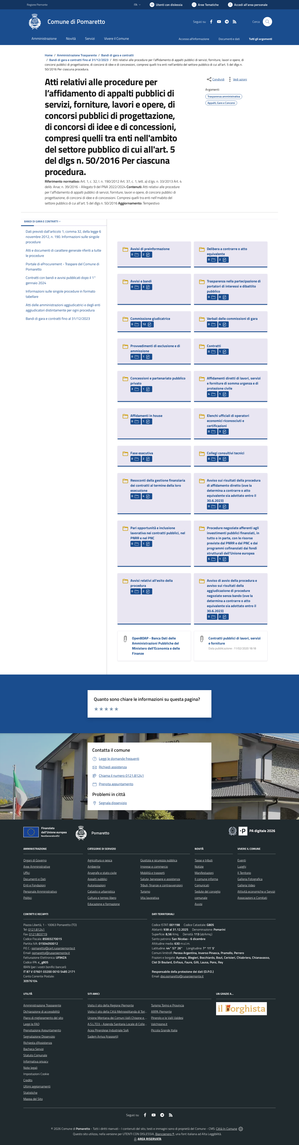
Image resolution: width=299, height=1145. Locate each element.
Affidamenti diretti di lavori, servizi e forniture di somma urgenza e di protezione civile (234, 383)
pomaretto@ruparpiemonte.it (51, 952)
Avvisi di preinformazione (150, 248)
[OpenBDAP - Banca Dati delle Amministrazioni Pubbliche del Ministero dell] (125, 638)
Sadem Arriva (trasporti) (103, 1036)
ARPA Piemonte (161, 1011)
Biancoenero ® (164, 1134)
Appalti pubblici (97, 879)
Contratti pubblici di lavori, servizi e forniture (234, 641)
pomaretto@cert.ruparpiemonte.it (53, 948)
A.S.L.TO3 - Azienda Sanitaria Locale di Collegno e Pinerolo (125, 1024)
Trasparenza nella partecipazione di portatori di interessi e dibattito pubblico (234, 286)
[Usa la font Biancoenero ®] (166, 4)
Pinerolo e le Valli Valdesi (167, 1017)
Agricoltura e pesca (100, 860)
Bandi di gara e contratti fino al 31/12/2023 (78, 59)
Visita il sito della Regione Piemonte (111, 1005)
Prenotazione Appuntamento (42, 1030)
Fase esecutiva (141, 453)
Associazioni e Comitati (252, 897)
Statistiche (30, 1092)
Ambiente (94, 866)
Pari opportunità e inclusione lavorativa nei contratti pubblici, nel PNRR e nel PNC (157, 533)
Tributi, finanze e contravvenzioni (161, 885)
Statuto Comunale (35, 1055)
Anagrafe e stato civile (102, 872)
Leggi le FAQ (31, 1024)
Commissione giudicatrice (150, 318)
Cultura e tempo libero (102, 897)
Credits (27, 1080)
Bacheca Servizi (33, 1049)
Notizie (199, 866)
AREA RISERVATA (147, 1138)
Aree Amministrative (36, 866)
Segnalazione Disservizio (39, 1036)
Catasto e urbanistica (101, 891)
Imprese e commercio (154, 866)
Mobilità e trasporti (152, 872)
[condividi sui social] (215, 79)
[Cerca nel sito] (267, 21)
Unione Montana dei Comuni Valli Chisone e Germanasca (124, 1017)
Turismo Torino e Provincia (167, 1005)
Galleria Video (246, 885)
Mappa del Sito (33, 1098)
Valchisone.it (159, 1024)
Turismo (145, 891)
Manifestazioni (204, 872)
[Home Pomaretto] (66, 22)
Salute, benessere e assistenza (160, 879)
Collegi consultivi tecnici (225, 453)
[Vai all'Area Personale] (247, 4)
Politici (27, 897)
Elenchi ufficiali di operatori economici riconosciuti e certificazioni (228, 420)
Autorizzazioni (97, 885)
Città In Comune (226, 1128)
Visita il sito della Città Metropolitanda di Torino (118, 1011)
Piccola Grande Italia (164, 1030)
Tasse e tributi (204, 860)
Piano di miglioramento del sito (43, 1017)
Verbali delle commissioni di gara (232, 318)
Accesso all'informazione (194, 39)
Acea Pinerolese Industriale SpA (108, 1030)
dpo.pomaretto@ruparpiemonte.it (182, 976)
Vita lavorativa (149, 897)
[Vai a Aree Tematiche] (205, 4)
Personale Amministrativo (40, 891)
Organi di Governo (35, 860)
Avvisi (198, 904)
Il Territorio (244, 872)
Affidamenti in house (146, 415)
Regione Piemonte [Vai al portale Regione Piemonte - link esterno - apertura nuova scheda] (37, 5)
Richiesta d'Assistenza (37, 1042)
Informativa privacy (35, 1061)
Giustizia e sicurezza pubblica (158, 860)
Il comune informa (206, 879)
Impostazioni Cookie (36, 1074)
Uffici (26, 872)
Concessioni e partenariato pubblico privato (158, 381)
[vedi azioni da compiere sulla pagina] (237, 79)
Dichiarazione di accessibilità (41, 1011)
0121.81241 (36, 929)
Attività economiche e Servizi (256, 891)
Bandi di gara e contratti (117, 55)
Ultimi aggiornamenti (36, 1086)
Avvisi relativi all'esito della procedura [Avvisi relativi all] (151, 583)
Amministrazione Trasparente (77, 55)
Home (49, 55)
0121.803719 (38, 934)
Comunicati (202, 885)
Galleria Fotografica (249, 879)
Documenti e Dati (34, 879)
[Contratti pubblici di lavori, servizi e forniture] (202, 638)
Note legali (30, 1067)
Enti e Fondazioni (34, 885)
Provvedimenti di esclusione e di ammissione (155, 348)
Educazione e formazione (104, 904)
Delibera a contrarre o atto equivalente (227, 251)
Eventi (241, 860)
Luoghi (241, 866)
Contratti (214, 345)
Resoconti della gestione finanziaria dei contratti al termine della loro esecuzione (157, 485)
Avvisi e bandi (141, 281)
